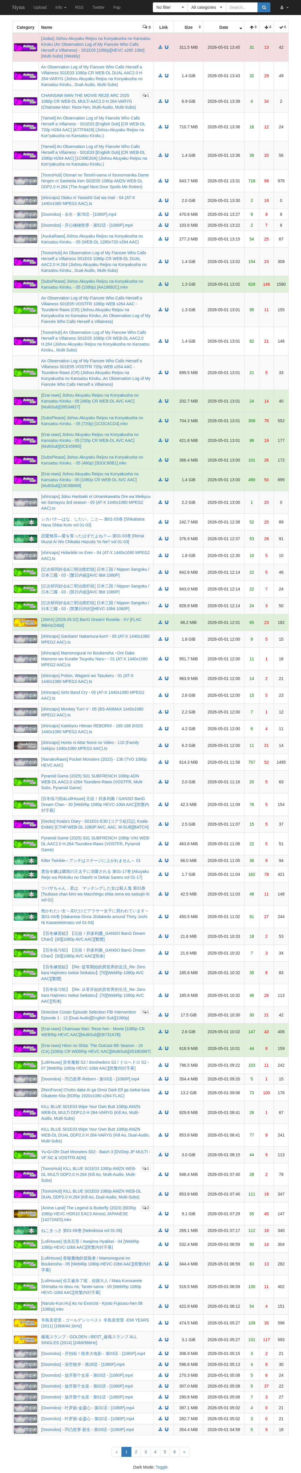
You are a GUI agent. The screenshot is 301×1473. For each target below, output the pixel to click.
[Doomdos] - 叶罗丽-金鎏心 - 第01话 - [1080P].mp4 (87, 1407)
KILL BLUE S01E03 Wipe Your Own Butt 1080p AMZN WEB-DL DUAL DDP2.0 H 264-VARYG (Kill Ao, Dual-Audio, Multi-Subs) (95, 1135)
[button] (284, 7)
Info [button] (60, 7)
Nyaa (18, 7)
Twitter (98, 7)
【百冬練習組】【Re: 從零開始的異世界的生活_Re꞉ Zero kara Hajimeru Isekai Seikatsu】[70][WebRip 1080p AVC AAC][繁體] (93, 972)
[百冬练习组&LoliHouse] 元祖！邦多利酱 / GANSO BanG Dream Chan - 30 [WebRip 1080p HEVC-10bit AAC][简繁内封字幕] (95, 804)
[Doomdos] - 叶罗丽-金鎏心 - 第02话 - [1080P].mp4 (87, 1418)
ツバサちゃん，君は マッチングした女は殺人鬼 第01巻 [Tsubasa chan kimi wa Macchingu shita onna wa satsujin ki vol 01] (95, 894)
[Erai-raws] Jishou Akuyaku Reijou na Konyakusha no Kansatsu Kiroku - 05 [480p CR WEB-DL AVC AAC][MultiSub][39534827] (90, 401)
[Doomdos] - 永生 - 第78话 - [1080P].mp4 (78, 214)
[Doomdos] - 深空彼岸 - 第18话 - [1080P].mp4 (83, 1364)
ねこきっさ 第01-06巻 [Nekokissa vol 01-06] (81, 1230)
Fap (117, 7)
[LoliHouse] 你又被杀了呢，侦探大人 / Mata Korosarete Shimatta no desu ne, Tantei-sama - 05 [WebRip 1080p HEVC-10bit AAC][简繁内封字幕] (91, 1286)
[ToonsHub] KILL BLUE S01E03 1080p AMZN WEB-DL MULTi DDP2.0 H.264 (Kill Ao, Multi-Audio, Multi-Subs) (88, 1174)
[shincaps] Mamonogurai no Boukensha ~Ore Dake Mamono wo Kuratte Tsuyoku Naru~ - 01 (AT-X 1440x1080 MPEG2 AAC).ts (94, 659)
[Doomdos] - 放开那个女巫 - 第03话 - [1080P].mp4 (87, 1375)
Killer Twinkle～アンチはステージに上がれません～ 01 (91, 860)
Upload (40, 7)
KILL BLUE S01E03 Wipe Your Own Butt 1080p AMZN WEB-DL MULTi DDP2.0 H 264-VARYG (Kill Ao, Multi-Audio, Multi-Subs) (90, 1112)
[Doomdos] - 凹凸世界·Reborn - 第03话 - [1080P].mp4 (90, 1079)
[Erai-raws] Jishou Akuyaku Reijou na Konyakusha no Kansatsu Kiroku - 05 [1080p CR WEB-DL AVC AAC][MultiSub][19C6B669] (90, 480)
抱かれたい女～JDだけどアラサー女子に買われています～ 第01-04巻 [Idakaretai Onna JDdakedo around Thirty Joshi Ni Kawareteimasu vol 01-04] (95, 916)
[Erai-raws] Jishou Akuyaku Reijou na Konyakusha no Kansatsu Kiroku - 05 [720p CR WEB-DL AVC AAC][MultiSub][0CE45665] (90, 440)
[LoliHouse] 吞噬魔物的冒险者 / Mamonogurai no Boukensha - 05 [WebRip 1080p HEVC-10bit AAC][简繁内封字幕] (95, 1264)
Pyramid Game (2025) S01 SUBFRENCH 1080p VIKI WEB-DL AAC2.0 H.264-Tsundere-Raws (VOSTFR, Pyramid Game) (95, 844)
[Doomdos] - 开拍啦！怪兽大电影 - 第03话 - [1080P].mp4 (93, 1353)
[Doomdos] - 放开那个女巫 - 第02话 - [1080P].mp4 (87, 1386)
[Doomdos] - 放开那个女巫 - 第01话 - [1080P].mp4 (87, 1397)
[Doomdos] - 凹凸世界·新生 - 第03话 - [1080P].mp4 (87, 1429)
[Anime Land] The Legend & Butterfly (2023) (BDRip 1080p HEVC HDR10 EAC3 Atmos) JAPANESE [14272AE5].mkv (88, 1214)
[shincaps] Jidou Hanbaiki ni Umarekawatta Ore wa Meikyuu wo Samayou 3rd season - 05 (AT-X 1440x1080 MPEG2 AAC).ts (96, 502)
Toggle (161, 1467)
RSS (79, 7)
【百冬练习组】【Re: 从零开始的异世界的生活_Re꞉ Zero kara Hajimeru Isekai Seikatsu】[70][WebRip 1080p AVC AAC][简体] (93, 995)
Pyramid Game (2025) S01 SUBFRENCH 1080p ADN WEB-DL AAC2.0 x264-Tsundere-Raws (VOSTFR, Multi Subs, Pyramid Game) (91, 782)
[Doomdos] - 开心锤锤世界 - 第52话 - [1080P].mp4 (87, 225)
